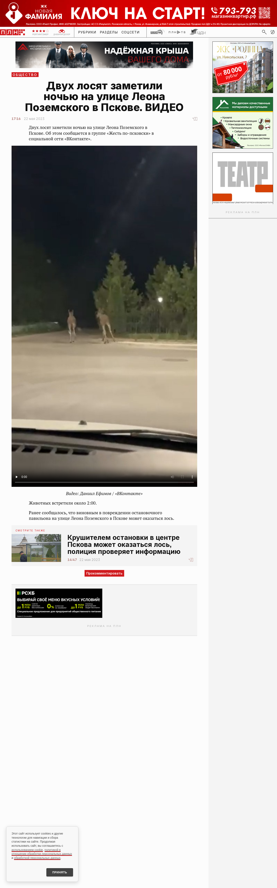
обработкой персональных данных (37, 857)
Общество (25, 75)
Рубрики (87, 32)
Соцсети (130, 32)
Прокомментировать (104, 573)
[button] (272, 32)
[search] (264, 32)
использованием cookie (27, 849)
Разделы (109, 32)
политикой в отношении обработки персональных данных (42, 851)
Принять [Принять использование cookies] (59, 872)
